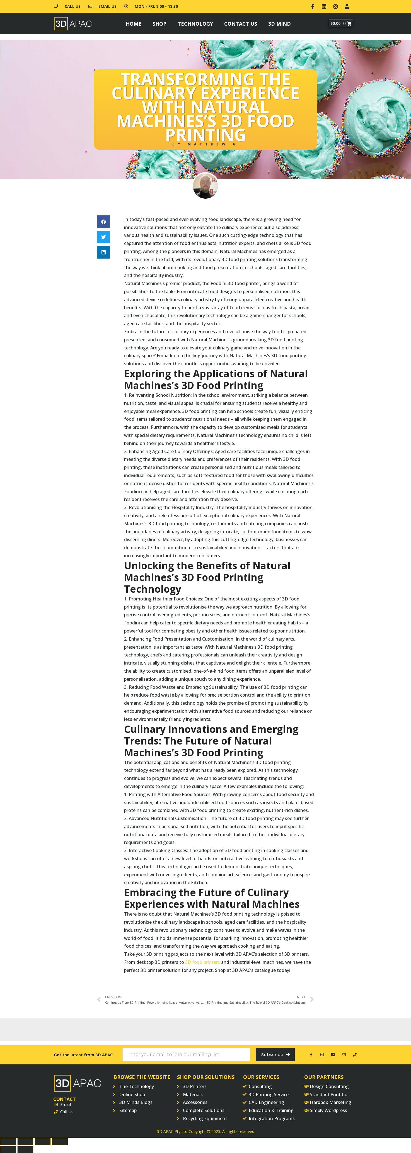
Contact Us (240, 22)
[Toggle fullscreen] (43, 1141)
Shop (159, 22)
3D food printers (202, 961)
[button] (103, 220)
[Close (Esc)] (8, 1141)
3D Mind (279, 22)
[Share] (25, 1141)
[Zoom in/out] (60, 1141)
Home (133, 22)
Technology (195, 22)
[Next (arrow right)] (25, 1149)
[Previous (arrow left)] (8, 1149)
